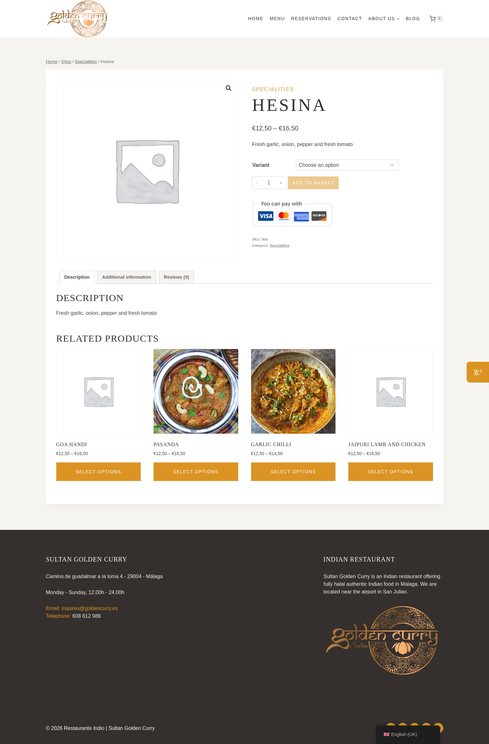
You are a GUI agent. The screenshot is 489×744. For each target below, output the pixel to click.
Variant (260, 165)
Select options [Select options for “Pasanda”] (195, 471)
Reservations (311, 18)
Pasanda (166, 444)
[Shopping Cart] (434, 18)
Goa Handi (71, 444)
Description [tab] (77, 277)
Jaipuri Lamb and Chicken (387, 444)
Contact (349, 18)
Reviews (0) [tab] (176, 277)
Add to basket (313, 182)
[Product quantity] (269, 183)
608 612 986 (86, 616)
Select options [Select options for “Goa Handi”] (98, 471)
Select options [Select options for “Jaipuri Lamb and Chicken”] (390, 471)
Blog (413, 18)
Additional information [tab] (126, 277)
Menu (277, 18)
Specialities (273, 89)
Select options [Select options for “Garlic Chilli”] (293, 471)
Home (256, 18)
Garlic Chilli (271, 444)
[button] (228, 88)
